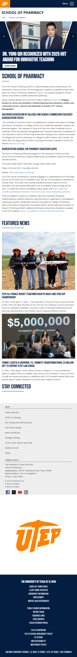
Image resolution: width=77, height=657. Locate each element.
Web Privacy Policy (39, 644)
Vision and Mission (12, 432)
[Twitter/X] (13, 492)
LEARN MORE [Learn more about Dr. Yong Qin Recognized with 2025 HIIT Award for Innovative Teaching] (10, 66)
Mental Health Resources (38, 601)
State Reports (38, 619)
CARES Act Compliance (38, 586)
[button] (4, 36)
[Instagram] (26, 492)
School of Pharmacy (23, 12)
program (40, 92)
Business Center (11, 448)
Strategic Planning (12, 438)
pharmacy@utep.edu (15, 481)
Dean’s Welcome (12, 412)
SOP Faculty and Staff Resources (18, 422)
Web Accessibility (38, 641)
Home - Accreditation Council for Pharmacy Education (42, 211)
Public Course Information (38, 608)
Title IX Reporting (38, 630)
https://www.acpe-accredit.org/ (21, 172)
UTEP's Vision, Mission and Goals (18, 443)
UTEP (4, 18)
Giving (7, 453)
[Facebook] (7, 492)
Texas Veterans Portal (38, 622)
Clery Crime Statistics (38, 590)
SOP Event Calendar (13, 427)
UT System (38, 637)
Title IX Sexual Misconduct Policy (38, 633)
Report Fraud (38, 612)
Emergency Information (39, 593)
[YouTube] (20, 492)
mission (54, 100)
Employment (38, 597)
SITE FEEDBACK (66, 652)
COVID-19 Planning (13, 417)
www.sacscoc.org (16, 143)
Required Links (38, 615)
